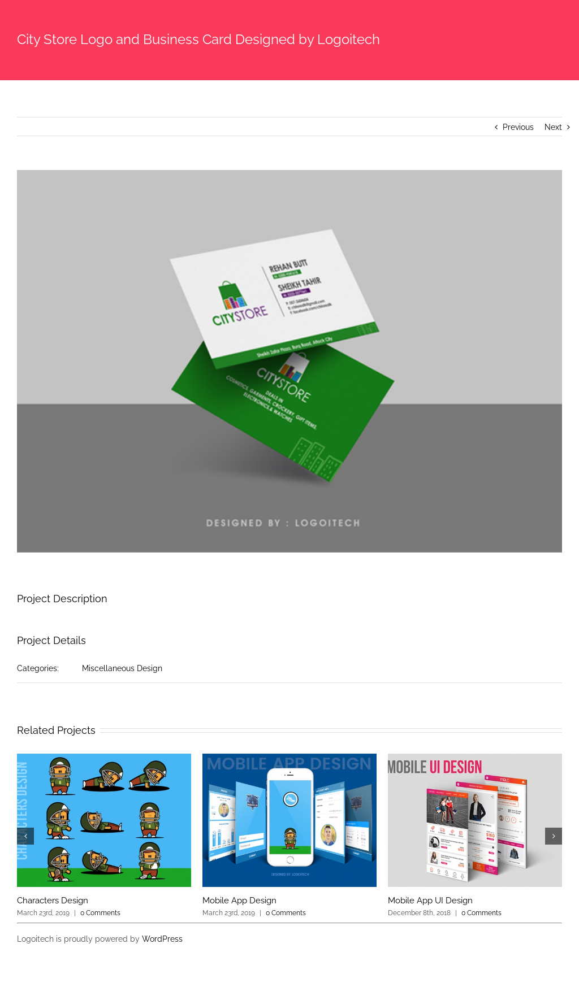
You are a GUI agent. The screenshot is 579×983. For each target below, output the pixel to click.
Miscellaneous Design (122, 668)
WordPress (162, 938)
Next (553, 127)
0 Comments (100, 913)
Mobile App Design (239, 900)
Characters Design (52, 900)
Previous (518, 127)
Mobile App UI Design (430, 900)
